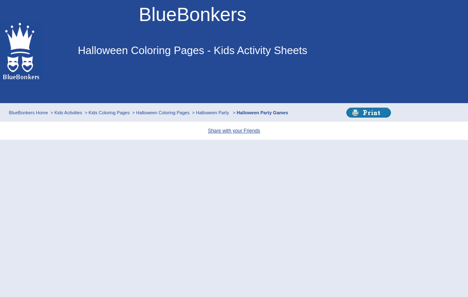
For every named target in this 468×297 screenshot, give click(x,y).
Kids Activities (68, 112)
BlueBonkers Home (28, 112)
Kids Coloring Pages (109, 112)
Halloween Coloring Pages (163, 112)
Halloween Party (213, 112)
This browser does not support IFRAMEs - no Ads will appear (192, 81)
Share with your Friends (234, 131)
